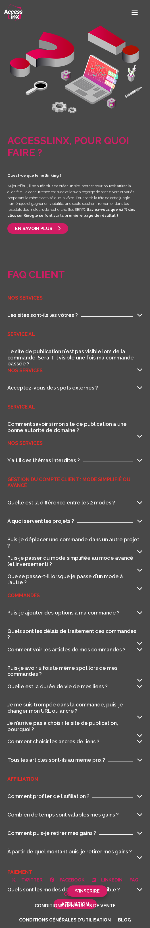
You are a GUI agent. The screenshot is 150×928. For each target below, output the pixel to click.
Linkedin (107, 880)
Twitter (27, 880)
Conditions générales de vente (75, 905)
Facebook (67, 880)
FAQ (134, 880)
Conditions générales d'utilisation (65, 920)
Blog (124, 920)
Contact (75, 894)
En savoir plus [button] (38, 228)
